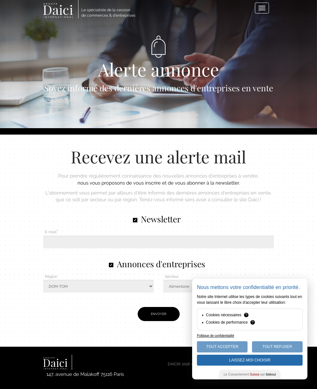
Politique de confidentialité (215, 335)
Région (51, 276)
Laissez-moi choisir (249, 360)
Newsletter (161, 219)
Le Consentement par (250, 374)
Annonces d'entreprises (161, 263)
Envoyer (159, 314)
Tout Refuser (277, 346)
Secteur (172, 276)
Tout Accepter (222, 346)
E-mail (50, 232)
